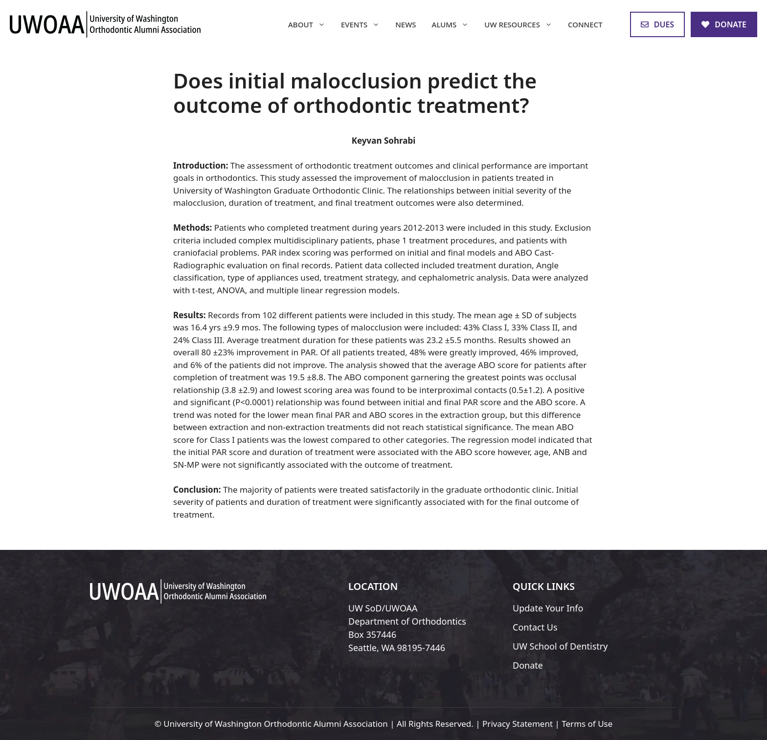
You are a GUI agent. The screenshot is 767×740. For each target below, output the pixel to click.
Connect (585, 24)
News (405, 24)
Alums (454, 24)
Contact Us (535, 627)
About (310, 24)
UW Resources (522, 24)
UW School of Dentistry (560, 646)
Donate (528, 665)
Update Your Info (548, 608)
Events (364, 24)
